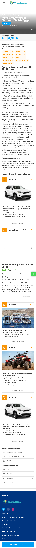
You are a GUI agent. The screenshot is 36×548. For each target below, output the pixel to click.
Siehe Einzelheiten (18, 223)
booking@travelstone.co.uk (12, 528)
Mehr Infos (6, 170)
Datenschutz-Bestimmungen (10, 535)
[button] (5, 248)
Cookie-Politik (6, 539)
